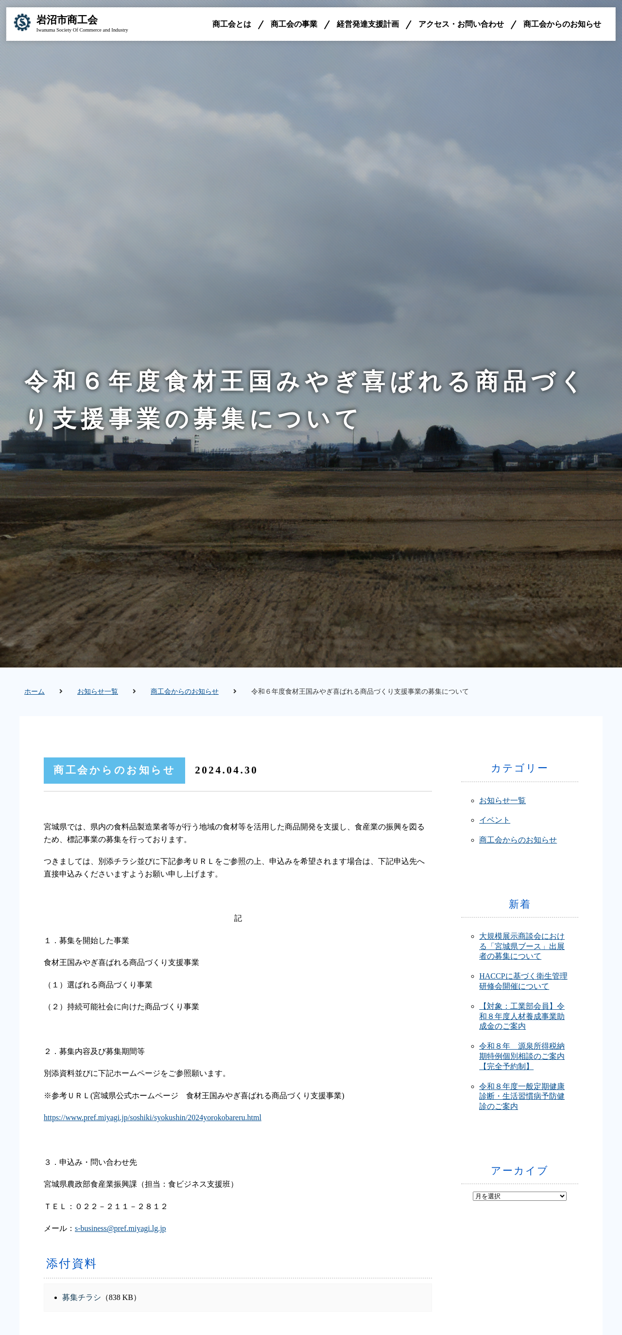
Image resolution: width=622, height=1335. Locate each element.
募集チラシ (81, 1297)
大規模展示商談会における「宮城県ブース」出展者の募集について (522, 946)
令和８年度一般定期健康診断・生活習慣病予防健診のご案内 (522, 1096)
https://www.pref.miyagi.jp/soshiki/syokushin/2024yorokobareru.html (152, 1117)
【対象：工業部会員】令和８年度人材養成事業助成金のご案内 (522, 1016)
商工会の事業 (294, 24)
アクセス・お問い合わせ (461, 24)
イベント (494, 820)
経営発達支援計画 (368, 24)
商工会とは (231, 24)
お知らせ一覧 (97, 691)
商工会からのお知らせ (562, 24)
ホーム (34, 691)
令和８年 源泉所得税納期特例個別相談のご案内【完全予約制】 (522, 1056)
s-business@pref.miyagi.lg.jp (120, 1228)
